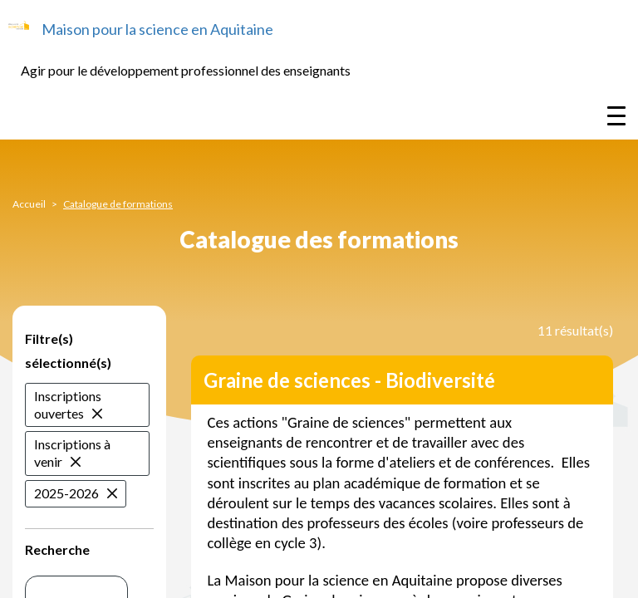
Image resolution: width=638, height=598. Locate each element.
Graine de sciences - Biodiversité (349, 380)
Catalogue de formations (118, 204)
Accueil (29, 204)
